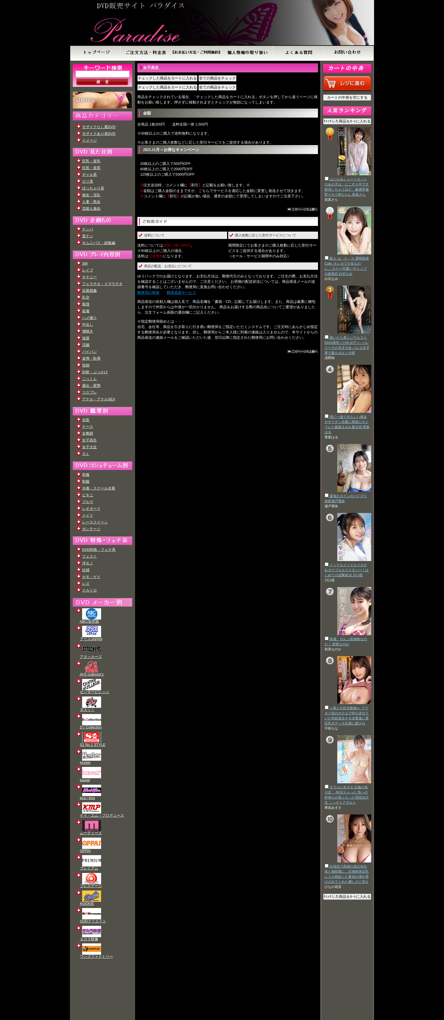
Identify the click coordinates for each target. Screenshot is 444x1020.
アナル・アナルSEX (98, 399)
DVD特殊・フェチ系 (99, 549)
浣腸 (85, 345)
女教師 (87, 433)
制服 (85, 481)
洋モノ (87, 563)
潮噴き (87, 331)
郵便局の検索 (148, 292)
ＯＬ (85, 454)
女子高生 (89, 440)
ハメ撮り (89, 318)
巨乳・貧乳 (91, 161)
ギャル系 (89, 174)
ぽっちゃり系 (93, 188)
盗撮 (85, 311)
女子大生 (89, 447)
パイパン (89, 352)
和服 (85, 475)
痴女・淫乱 (91, 195)
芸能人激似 (91, 208)
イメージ (89, 140)
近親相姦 (89, 290)
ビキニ (87, 495)
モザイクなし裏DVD (99, 127)
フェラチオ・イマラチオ (102, 284)
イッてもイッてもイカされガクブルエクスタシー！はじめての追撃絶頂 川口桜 (347, 570)
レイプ (87, 270)
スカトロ (89, 590)
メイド (87, 515)
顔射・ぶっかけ (95, 372)
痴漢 (85, 304)
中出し (87, 324)
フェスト (89, 556)
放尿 (85, 338)
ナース (87, 426)
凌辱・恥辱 (91, 358)
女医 (85, 420)
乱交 (85, 297)
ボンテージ (91, 529)
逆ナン (87, 236)
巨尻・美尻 (91, 168)
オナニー (89, 277)
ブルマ (87, 502)
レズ (85, 583)
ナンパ (87, 229)
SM (84, 263)
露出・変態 (91, 385)
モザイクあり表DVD (99, 133)
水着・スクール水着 (98, 488)
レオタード (91, 508)
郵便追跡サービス (181, 292)
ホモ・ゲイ (91, 577)
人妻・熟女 (91, 202)
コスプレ (89, 392)
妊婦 (85, 570)
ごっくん (89, 379)
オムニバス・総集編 (98, 243)
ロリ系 (87, 181)
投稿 (85, 365)
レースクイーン (95, 522)
